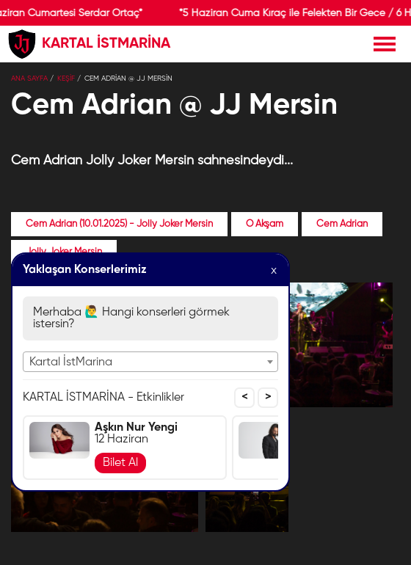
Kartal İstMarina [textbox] (70, 362)
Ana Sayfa (29, 78)
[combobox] (150, 361)
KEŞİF (66, 78)
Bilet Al (120, 463)
